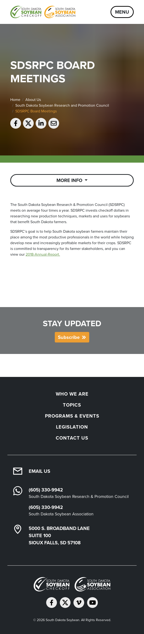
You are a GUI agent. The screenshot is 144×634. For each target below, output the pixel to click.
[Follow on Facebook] (51, 602)
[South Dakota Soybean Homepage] (42, 12)
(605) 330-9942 (46, 489)
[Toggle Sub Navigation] (72, 180)
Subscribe (69, 337)
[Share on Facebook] (15, 123)
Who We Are (72, 393)
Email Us (39, 471)
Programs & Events (72, 415)
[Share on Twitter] (28, 123)
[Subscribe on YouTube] (92, 602)
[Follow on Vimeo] (78, 602)
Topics (72, 404)
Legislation (72, 426)
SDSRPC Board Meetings (36, 111)
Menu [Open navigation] (122, 12)
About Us (33, 99)
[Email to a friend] (53, 123)
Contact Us (72, 437)
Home (15, 99)
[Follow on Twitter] (65, 602)
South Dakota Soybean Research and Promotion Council (62, 105)
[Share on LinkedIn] (41, 123)
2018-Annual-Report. (43, 254)
